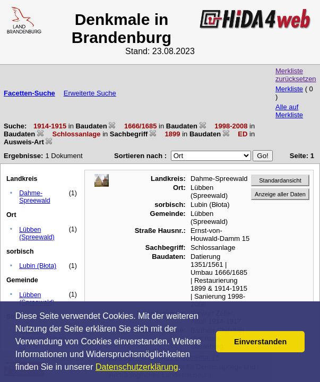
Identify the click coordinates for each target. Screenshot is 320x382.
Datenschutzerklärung (137, 366)
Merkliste (289, 89)
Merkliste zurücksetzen (295, 75)
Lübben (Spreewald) (37, 233)
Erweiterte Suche (90, 93)
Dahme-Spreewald (34, 196)
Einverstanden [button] (260, 341)
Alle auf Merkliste (289, 111)
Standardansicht (280, 180)
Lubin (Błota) (37, 266)
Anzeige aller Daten (280, 194)
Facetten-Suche (29, 93)
